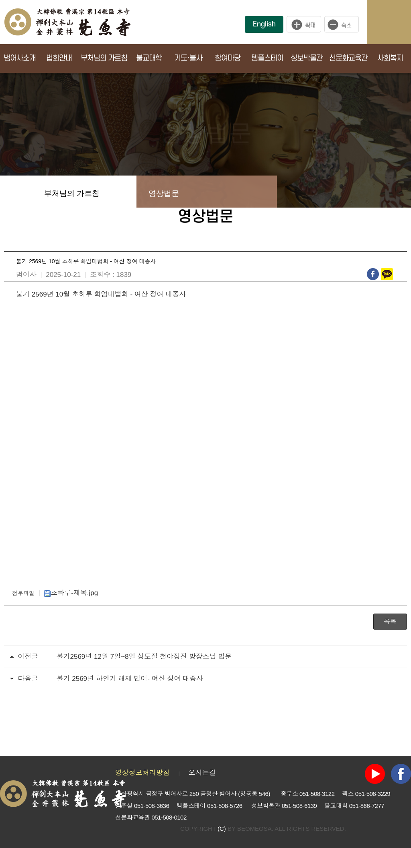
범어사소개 (20, 58)
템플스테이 (267, 58)
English (264, 24)
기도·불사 (188, 58)
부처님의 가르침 (104, 58)
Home (16, 192)
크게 (304, 24)
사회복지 (390, 58)
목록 (390, 621)
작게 (343, 24)
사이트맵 (397, 22)
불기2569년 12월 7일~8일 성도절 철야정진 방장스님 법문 (144, 656)
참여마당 (227, 58)
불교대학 (149, 58)
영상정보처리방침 (142, 773)
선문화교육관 (348, 58)
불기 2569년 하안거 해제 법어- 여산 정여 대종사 (130, 678)
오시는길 (202, 773)
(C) (222, 828)
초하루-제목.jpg (71, 593)
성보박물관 (307, 58)
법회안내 (59, 58)
